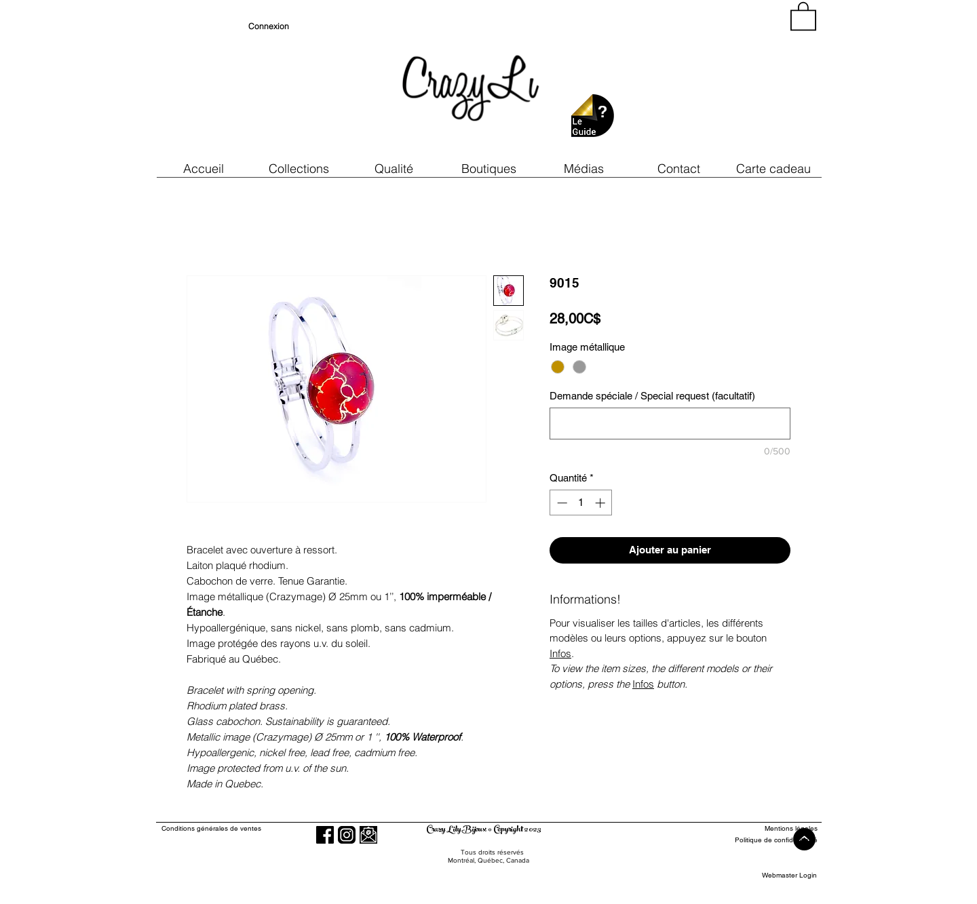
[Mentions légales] (768, 828)
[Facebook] (325, 835)
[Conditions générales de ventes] (250, 828)
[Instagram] (347, 835)
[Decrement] (561, 502)
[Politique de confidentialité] (768, 839)
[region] (694, 81)
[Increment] (601, 502)
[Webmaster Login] (789, 875)
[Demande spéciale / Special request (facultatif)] (670, 423)
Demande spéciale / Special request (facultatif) (652, 395)
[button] (393, 168)
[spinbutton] (581, 502)
